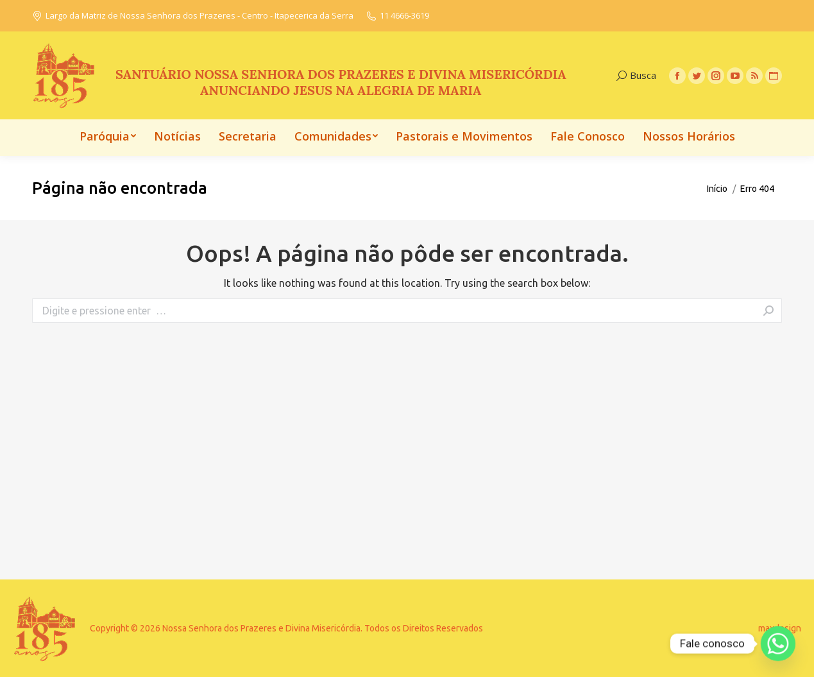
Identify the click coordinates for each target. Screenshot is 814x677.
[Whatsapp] (778, 643)
